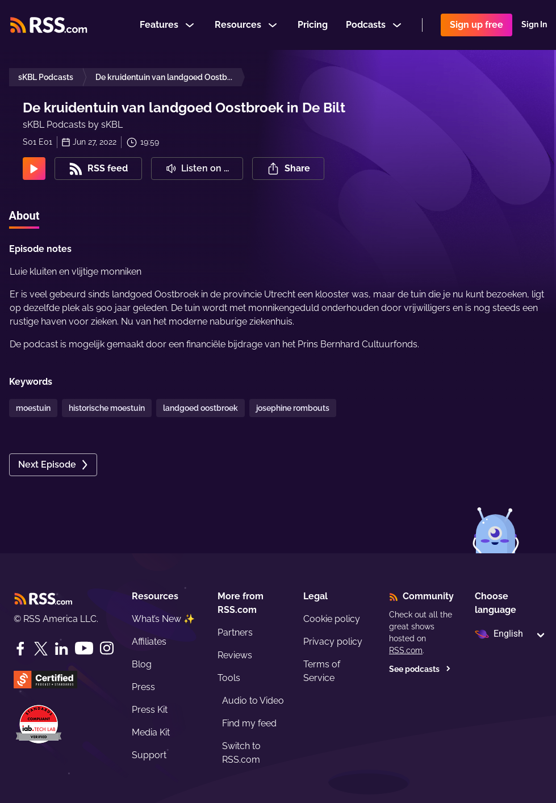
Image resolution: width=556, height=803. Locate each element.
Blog (142, 664)
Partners (235, 632)
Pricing (313, 24)
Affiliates (149, 641)
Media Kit (151, 732)
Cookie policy (331, 618)
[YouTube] (84, 648)
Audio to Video (253, 700)
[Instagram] (107, 648)
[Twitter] (41, 648)
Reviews (235, 655)
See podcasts (420, 669)
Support (149, 755)
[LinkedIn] (61, 648)
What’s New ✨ (163, 618)
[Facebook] (20, 648)
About (24, 215)
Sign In (534, 25)
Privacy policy (332, 641)
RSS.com (406, 650)
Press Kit (150, 709)
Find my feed (249, 723)
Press (143, 687)
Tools (229, 677)
